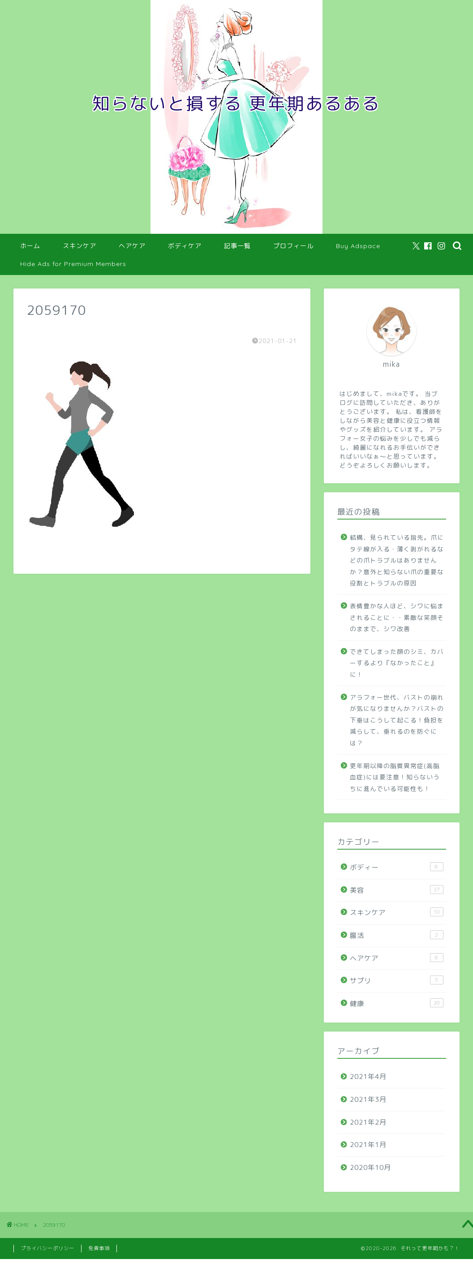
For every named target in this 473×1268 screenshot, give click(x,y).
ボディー (396, 867)
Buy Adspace (358, 246)
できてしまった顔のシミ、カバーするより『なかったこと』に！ (397, 663)
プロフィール (293, 246)
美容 (396, 890)
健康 (396, 1003)
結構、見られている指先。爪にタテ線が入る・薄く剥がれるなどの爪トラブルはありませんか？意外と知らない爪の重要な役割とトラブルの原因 (397, 560)
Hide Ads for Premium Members (73, 264)
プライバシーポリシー (47, 1248)
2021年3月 (368, 1099)
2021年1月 (368, 1144)
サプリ (396, 980)
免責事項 (99, 1248)
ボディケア (185, 246)
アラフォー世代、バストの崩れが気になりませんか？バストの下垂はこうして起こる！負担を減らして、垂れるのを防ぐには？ (397, 720)
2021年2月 (368, 1122)
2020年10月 (370, 1167)
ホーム (30, 246)
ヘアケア (132, 246)
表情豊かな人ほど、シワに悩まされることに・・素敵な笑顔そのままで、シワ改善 (397, 617)
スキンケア (79, 246)
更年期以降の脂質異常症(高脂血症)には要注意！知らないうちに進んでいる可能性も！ (395, 777)
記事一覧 (237, 246)
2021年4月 (368, 1076)
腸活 (396, 935)
